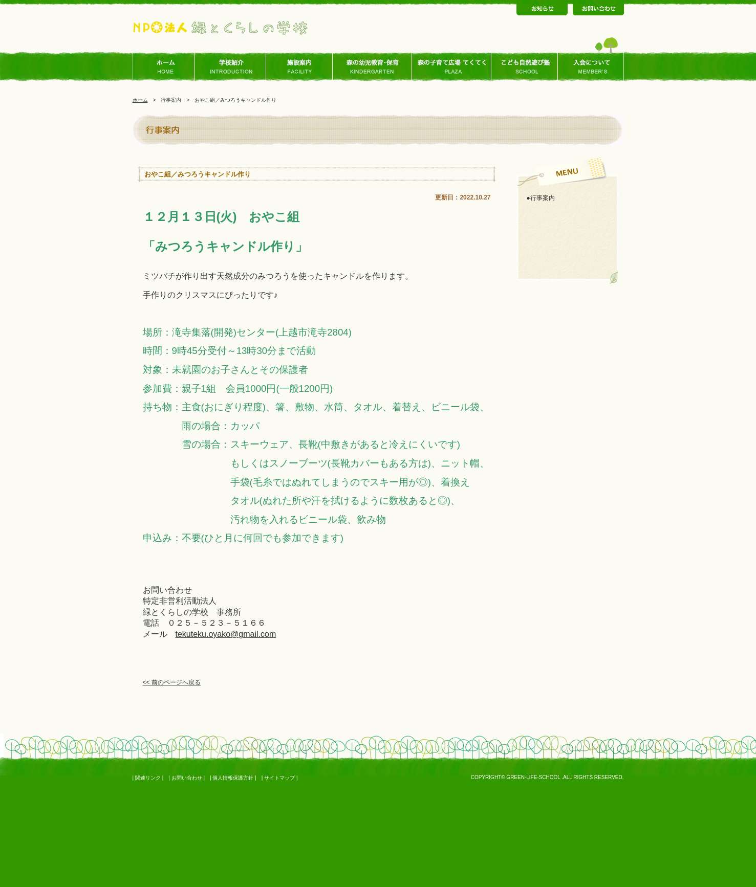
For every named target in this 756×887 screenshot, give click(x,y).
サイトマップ (279, 778)
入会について (591, 67)
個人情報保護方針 (232, 778)
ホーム (166, 67)
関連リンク (148, 778)
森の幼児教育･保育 (372, 67)
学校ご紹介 (233, 67)
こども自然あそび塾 (524, 67)
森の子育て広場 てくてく (451, 67)
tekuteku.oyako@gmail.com (226, 634)
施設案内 (299, 67)
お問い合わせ (186, 778)
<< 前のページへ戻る (172, 682)
